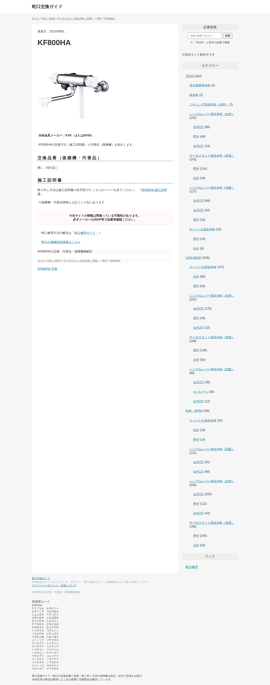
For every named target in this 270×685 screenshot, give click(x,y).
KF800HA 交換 (47, 268)
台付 (196, 178)
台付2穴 (198, 146)
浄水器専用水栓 (199, 85)
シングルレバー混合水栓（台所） (211, 114)
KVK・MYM (194, 410)
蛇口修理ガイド (84, 232)
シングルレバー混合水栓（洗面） (211, 187)
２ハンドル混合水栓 (202, 267)
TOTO (190, 76)
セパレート (200, 391)
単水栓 (193, 95)
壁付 (196, 136)
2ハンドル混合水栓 (202, 229)
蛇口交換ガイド (47, 6)
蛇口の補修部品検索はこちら (60, 242)
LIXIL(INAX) (194, 257)
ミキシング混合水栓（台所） (208, 104)
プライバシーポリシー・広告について (54, 585)
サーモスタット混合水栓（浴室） (211, 155)
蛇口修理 (192, 567)
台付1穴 (198, 127)
